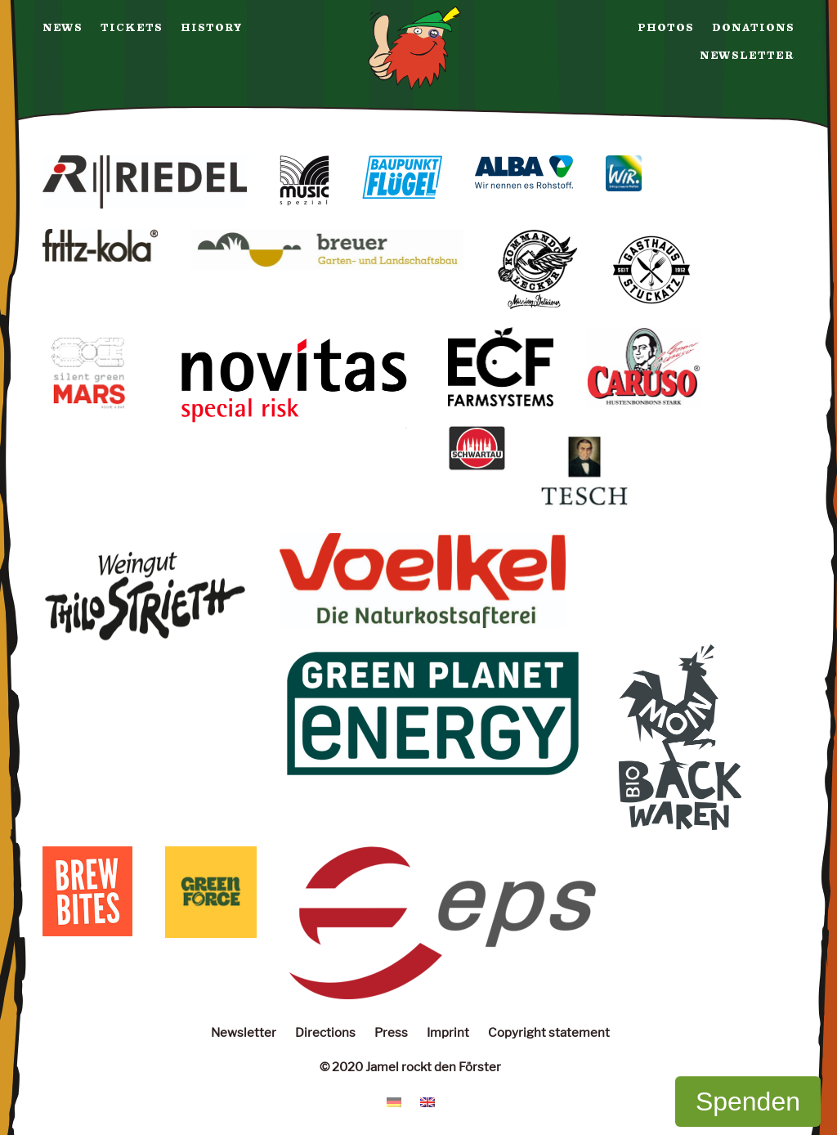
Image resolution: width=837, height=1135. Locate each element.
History (212, 28)
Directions (325, 1032)
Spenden (748, 1101)
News (63, 28)
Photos (666, 28)
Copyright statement (549, 1032)
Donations (753, 28)
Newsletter (747, 55)
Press (391, 1032)
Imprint (448, 1032)
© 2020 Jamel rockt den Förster (410, 1066)
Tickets (132, 28)
